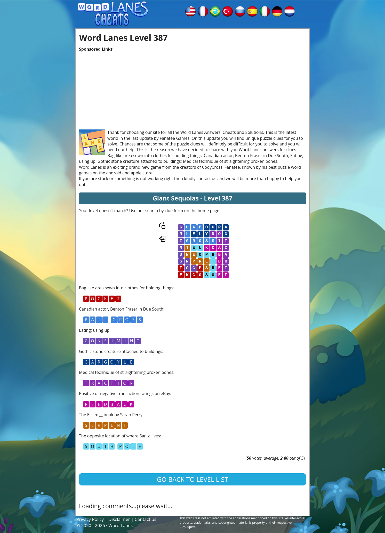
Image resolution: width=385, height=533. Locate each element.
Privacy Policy (90, 519)
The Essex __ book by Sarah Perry (110, 415)
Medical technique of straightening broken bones (126, 372)
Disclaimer (119, 519)
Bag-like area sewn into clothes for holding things (126, 288)
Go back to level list (192, 479)
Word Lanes (120, 525)
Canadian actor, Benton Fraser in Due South (121, 309)
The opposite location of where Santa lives (119, 436)
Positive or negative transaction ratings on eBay (124, 393)
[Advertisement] (192, 88)
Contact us (145, 519)
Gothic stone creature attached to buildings (120, 351)
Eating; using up (94, 330)
